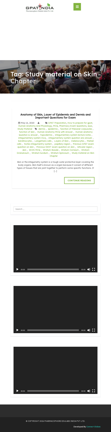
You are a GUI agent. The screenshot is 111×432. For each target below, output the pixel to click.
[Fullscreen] (93, 269)
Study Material (25, 129)
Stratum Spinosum (60, 153)
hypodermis (46, 135)
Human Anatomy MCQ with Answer (55, 132)
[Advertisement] (55, 38)
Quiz (90, 126)
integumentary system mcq (32, 138)
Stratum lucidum (40, 153)
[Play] (17, 269)
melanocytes (77, 141)
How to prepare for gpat (79, 123)
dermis (41, 129)
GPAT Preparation (57, 123)
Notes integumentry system (38, 144)
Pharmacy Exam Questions (73, 126)
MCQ (55, 126)
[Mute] (88, 269)
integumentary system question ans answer (70, 138)
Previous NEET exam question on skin (55, 147)
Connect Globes (93, 427)
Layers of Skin (61, 141)
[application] (55, 248)
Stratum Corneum (70, 150)
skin (24, 150)
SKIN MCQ (34, 150)
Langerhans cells (43, 141)
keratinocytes (25, 141)
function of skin (27, 132)
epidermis (53, 129)
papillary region (62, 144)
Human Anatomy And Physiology (35, 126)
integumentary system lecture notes (73, 135)
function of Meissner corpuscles (76, 129)
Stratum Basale (50, 150)
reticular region (84, 147)
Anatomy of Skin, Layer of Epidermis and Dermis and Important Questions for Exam (55, 116)
